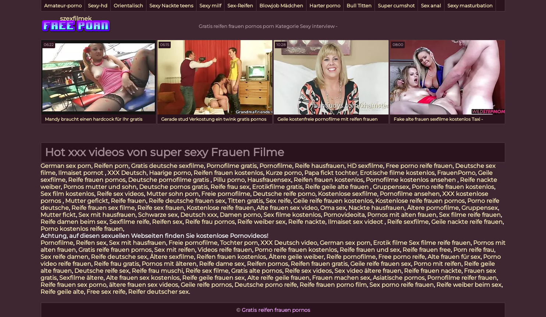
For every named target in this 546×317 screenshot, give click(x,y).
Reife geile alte (62, 291)
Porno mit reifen (437, 263)
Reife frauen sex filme (103, 207)
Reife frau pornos (210, 221)
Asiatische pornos (399, 277)
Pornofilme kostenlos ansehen (411, 179)
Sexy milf (210, 5)
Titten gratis (245, 200)
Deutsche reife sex (101, 270)
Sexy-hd (97, 5)
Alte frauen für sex (454, 256)
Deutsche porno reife (265, 284)
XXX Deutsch (126, 172)
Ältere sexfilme (172, 256)
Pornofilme (275, 165)
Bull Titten (359, 5)
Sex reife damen (64, 256)
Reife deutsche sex (119, 256)
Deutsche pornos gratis (173, 186)
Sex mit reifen (174, 249)
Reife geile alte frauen (337, 186)
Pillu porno (229, 179)
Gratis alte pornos (256, 270)
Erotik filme (390, 242)
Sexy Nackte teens (171, 5)
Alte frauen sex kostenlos (143, 277)
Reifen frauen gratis (319, 263)
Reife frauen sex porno (73, 284)
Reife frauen (128, 200)
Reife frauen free (427, 249)
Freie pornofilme (225, 193)
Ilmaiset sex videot (356, 221)
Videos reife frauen (225, 249)
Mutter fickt (58, 214)
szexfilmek (76, 18)
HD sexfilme (365, 165)
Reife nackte (306, 221)
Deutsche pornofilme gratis (169, 179)
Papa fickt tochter (330, 172)
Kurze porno (284, 172)
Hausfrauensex (269, 179)
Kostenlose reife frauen (220, 207)
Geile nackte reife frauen (467, 221)
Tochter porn (239, 242)
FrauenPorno (456, 172)
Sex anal (431, 5)
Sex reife (278, 200)
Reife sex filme (206, 270)
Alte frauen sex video (287, 207)
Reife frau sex (229, 186)
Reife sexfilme (408, 221)
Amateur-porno (63, 5)
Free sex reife (105, 291)
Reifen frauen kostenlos (228, 172)
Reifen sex (167, 221)
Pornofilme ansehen (410, 193)
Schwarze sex (158, 214)
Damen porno (240, 214)
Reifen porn (111, 165)
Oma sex (333, 207)
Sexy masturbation (470, 5)
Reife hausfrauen (319, 165)
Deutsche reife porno (284, 193)
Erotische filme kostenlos (397, 172)
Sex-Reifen (240, 5)
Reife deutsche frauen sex (187, 200)
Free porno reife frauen (419, 165)
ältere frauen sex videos (143, 284)
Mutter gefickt (86, 200)
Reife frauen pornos (96, 179)
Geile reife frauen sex (380, 263)
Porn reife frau (473, 249)
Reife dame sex (221, 263)
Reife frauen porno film (333, 284)
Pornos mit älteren (169, 263)
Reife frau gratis (116, 263)
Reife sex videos (120, 193)
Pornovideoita (344, 214)
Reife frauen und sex (370, 249)
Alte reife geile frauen (278, 277)
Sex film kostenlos (67, 193)
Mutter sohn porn (172, 193)
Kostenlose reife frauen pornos (420, 200)
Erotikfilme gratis (277, 186)
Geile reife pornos (206, 284)
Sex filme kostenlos (292, 214)
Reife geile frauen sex (213, 277)
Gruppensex (391, 186)
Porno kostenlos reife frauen (81, 228)
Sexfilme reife (129, 221)
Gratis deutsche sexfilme (167, 165)
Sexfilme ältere (81, 277)
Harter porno (324, 5)
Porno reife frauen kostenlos (453, 186)
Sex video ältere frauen (367, 270)
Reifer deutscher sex (158, 291)
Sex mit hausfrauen (106, 214)
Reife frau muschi (157, 270)
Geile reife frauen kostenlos (333, 200)
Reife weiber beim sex (468, 284)
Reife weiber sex (261, 221)
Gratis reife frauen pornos (115, 249)
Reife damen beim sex (73, 221)
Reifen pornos (267, 263)
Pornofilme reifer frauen (462, 277)
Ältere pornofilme (433, 207)
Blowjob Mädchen (281, 5)
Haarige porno (170, 172)
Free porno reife (401, 256)
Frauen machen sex (341, 277)
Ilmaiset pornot (81, 172)
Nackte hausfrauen (376, 207)
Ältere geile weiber (296, 256)
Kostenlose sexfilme (347, 193)
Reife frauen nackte (432, 270)
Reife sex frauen (160, 207)
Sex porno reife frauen (401, 284)
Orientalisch (128, 5)
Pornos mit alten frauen (401, 214)
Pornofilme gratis (231, 165)
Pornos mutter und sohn (99, 186)
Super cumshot (396, 5)
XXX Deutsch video (288, 242)
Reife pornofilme (351, 256)
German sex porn (65, 165)
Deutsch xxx (198, 214)
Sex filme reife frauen (470, 214)
